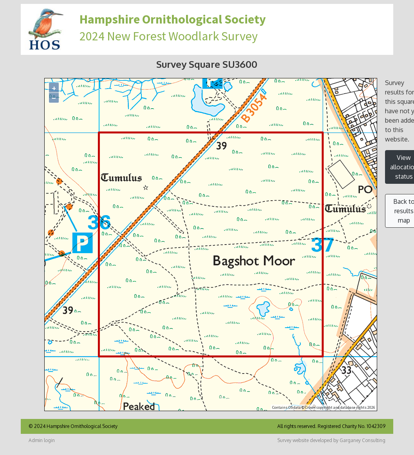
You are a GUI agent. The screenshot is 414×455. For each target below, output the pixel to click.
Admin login (42, 440)
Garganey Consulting (362, 440)
